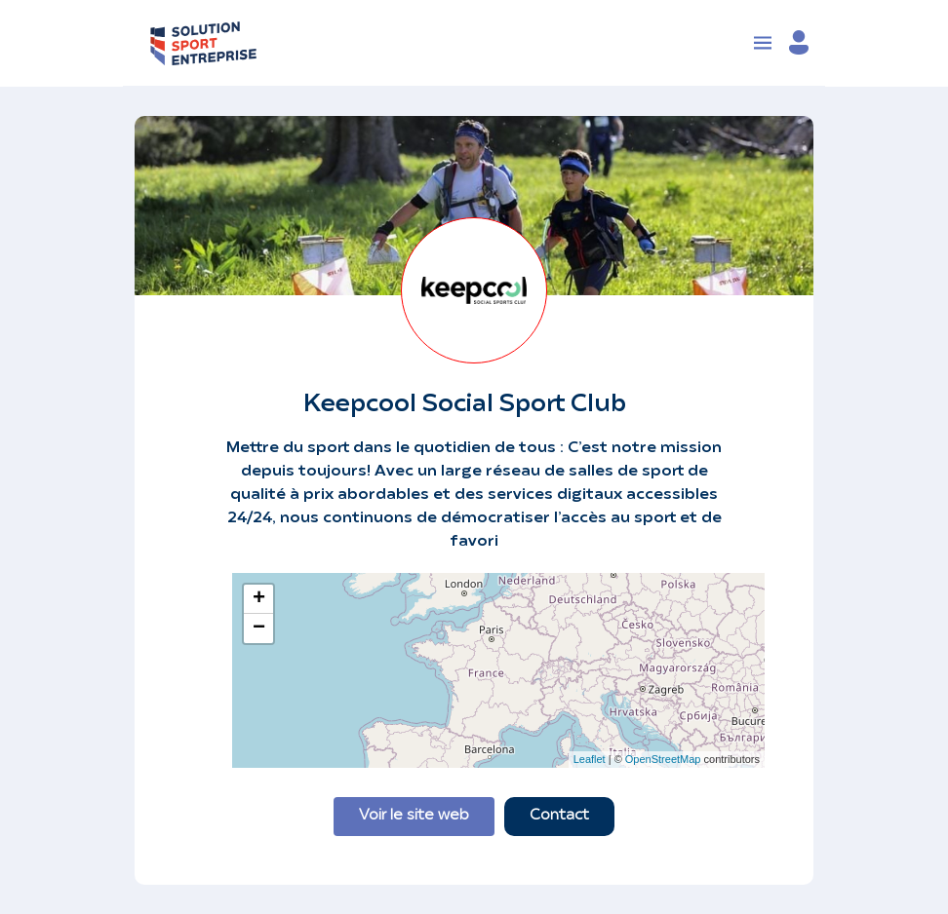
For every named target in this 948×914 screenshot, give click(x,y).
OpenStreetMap (663, 759)
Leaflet (589, 759)
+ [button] (259, 599)
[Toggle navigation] (762, 43)
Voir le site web (414, 816)
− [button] (259, 628)
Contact (559, 816)
